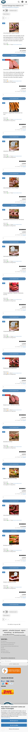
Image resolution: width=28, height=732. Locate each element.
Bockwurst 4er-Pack (7, 545)
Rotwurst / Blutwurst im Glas (9, 582)
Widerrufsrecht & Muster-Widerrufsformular (10, 646)
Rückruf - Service (5, 651)
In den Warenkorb (14, 98)
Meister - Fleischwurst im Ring (10, 478)
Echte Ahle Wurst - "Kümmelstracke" (11, 69)
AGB (3, 647)
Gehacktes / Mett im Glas (9, 151)
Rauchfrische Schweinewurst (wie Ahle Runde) (13, 219)
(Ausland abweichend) (17, 44)
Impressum (4, 641)
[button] (3, 10)
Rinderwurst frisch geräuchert (10, 368)
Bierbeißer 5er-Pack (7, 441)
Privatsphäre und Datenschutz (8, 644)
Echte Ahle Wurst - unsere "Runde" (11, 188)
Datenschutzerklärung (5, 717)
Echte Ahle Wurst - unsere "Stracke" (11, 33)
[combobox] (13, 10)
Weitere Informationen (14, 729)
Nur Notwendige (14, 725)
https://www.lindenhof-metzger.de (10, 7)
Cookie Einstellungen (6, 652)
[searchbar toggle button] (19, 2)
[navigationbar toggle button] (26, 2)
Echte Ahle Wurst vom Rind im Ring (11, 515)
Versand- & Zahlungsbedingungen (8, 642)
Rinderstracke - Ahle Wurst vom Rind (11, 405)
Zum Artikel (14, 55)
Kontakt (3, 649)
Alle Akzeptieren (14, 720)
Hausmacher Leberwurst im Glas (10, 256)
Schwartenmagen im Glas (9, 331)
